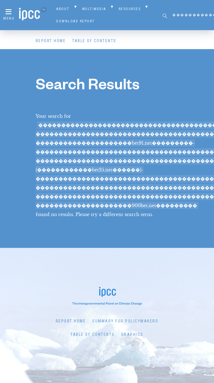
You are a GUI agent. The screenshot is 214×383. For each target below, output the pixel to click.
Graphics (132, 334)
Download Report (75, 21)
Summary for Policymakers (125, 321)
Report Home (51, 41)
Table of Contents (94, 41)
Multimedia (94, 9)
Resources (130, 9)
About (63, 9)
